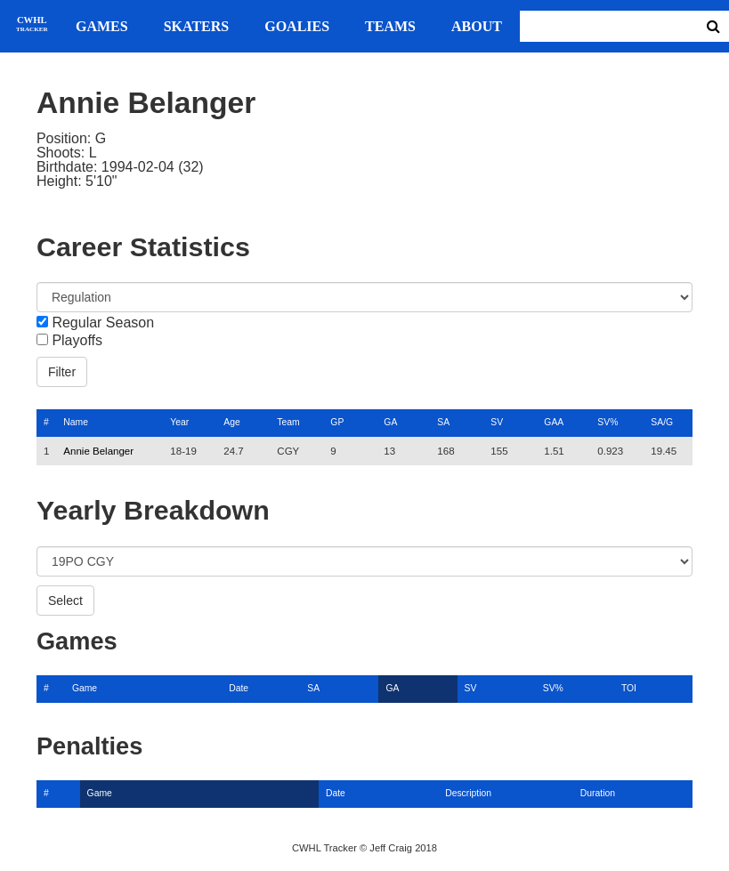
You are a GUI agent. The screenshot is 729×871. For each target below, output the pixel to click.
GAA (553, 422)
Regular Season (103, 323)
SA (443, 422)
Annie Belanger (98, 451)
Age (231, 422)
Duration (597, 793)
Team (288, 422)
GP (337, 422)
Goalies (296, 27)
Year (179, 422)
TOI (628, 688)
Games (102, 27)
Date (238, 688)
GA (390, 422)
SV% (607, 422)
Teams (390, 27)
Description (468, 793)
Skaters (197, 27)
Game (84, 688)
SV (496, 422)
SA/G (662, 422)
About (476, 27)
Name (75, 422)
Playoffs (77, 341)
